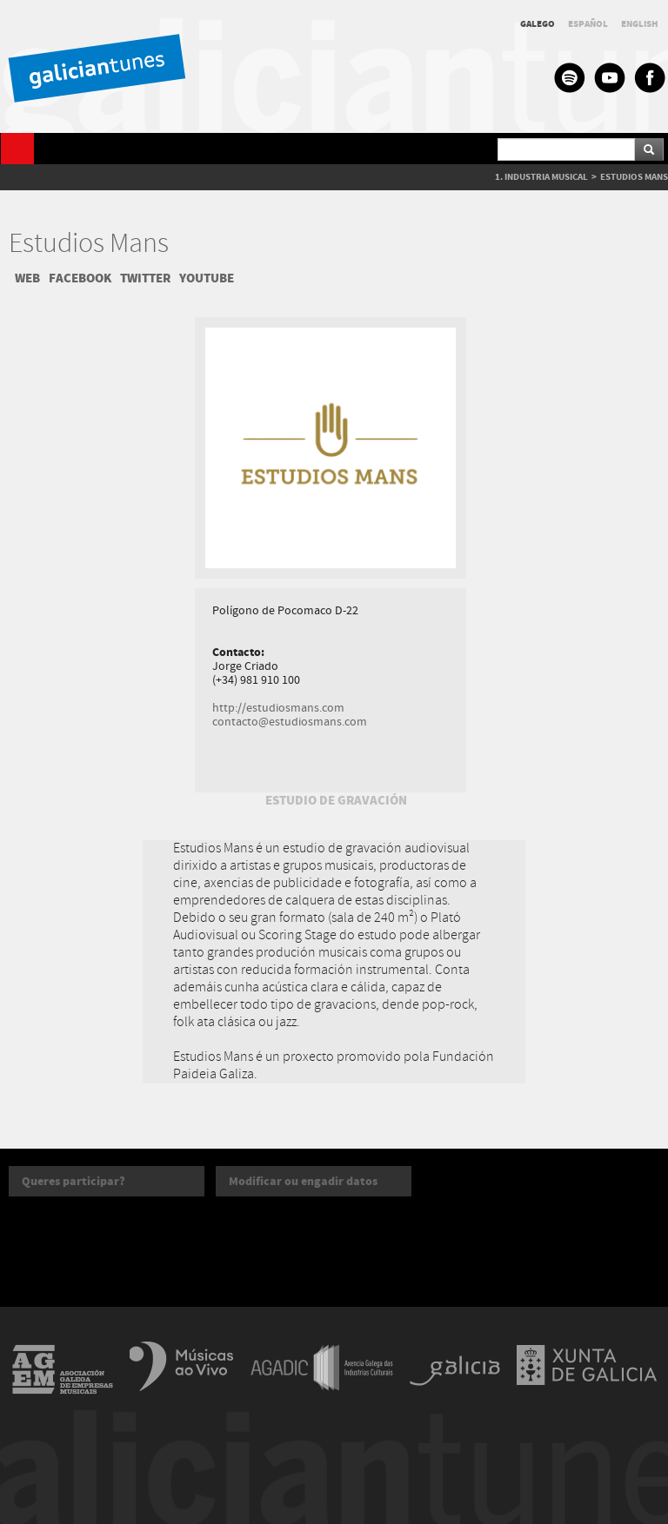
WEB (27, 278)
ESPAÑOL (588, 23)
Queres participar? (73, 1181)
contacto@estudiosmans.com (289, 722)
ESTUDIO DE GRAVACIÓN (336, 800)
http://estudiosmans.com (278, 708)
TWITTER (145, 278)
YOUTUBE (206, 278)
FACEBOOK (80, 278)
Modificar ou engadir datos (303, 1181)
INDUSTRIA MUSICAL (546, 176)
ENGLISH (639, 23)
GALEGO (537, 23)
